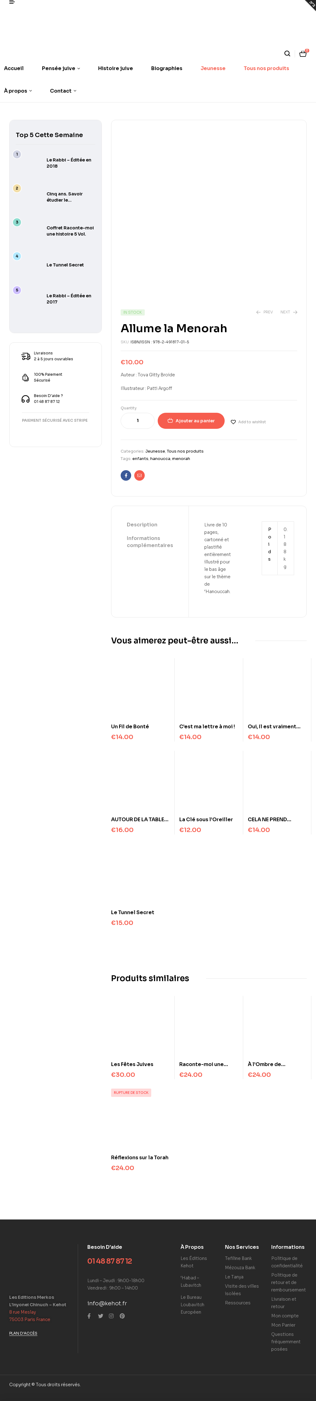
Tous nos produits (185, 451)
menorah (181, 458)
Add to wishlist (252, 422)
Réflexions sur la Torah (139, 1157)
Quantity (129, 408)
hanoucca (160, 458)
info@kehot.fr (107, 1303)
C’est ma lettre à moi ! (207, 726)
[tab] (150, 525)
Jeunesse (155, 451)
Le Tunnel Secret (132, 912)
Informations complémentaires (150, 541)
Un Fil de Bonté (130, 726)
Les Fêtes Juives (132, 1064)
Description (142, 524)
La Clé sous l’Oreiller (206, 819)
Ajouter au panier (195, 421)
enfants (140, 458)
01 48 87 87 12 (109, 1261)
